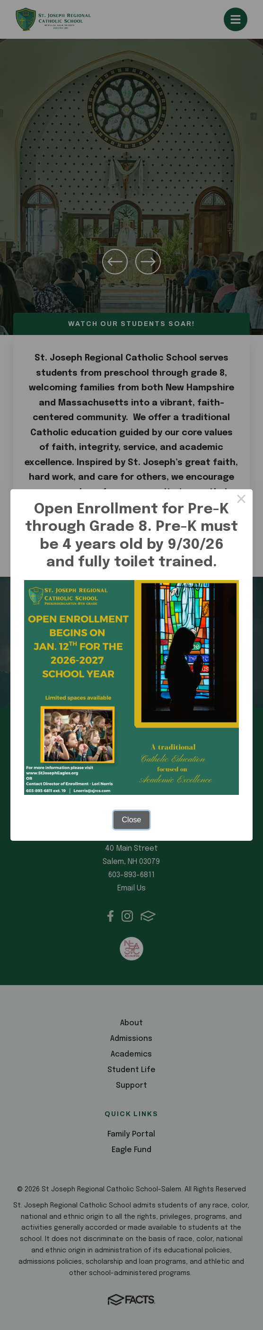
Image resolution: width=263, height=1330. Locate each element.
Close (131, 820)
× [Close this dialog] (241, 500)
